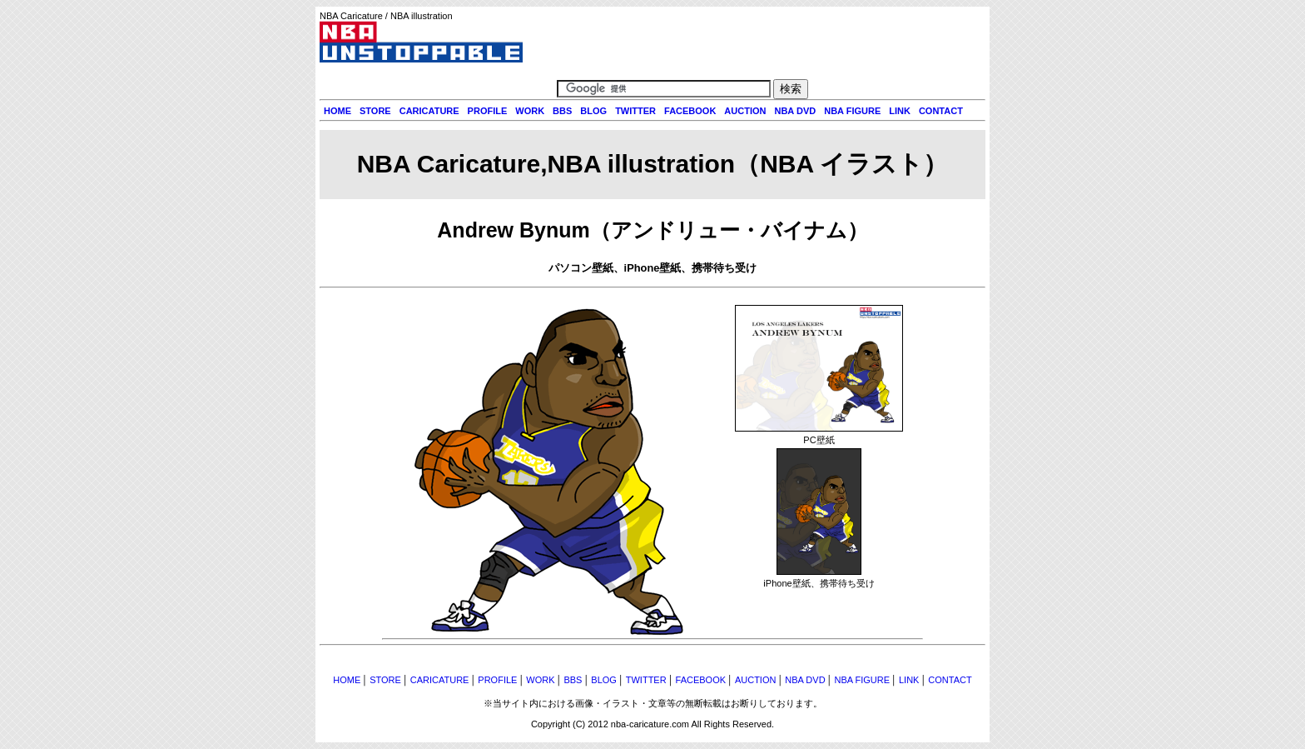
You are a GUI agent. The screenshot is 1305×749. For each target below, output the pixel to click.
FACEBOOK (690, 111)
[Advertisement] (652, 657)
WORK (529, 111)
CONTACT (941, 111)
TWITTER (635, 111)
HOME (337, 111)
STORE (375, 111)
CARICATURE (429, 111)
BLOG (593, 111)
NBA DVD (795, 111)
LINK (900, 111)
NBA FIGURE (852, 111)
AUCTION (745, 111)
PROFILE (488, 111)
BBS (562, 111)
